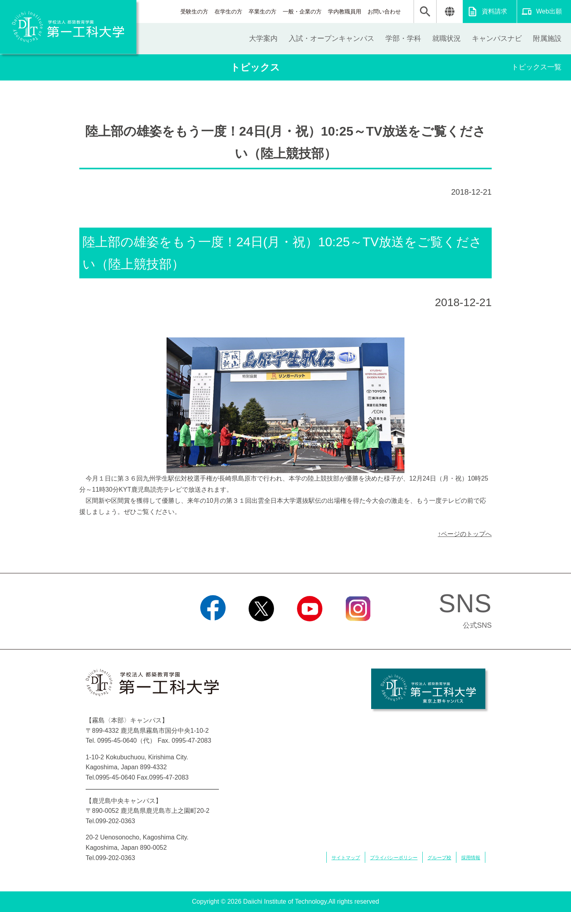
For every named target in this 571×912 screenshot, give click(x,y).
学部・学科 (403, 38)
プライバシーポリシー (394, 857)
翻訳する (449, 11)
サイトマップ (345, 857)
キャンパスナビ (497, 38)
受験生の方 (194, 11)
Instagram (358, 631)
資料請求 (494, 11)
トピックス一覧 (536, 67)
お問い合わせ (384, 11)
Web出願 (549, 11)
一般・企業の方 (302, 11)
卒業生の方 (262, 11)
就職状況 (446, 38)
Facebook (213, 631)
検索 (425, 11)
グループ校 (439, 857)
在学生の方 (228, 11)
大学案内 (263, 38)
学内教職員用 (344, 11)
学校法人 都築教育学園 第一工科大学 (68, 27)
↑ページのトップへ (465, 534)
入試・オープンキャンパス (331, 38)
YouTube (309, 631)
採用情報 (470, 857)
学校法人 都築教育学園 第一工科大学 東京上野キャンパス (428, 689)
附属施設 (547, 38)
